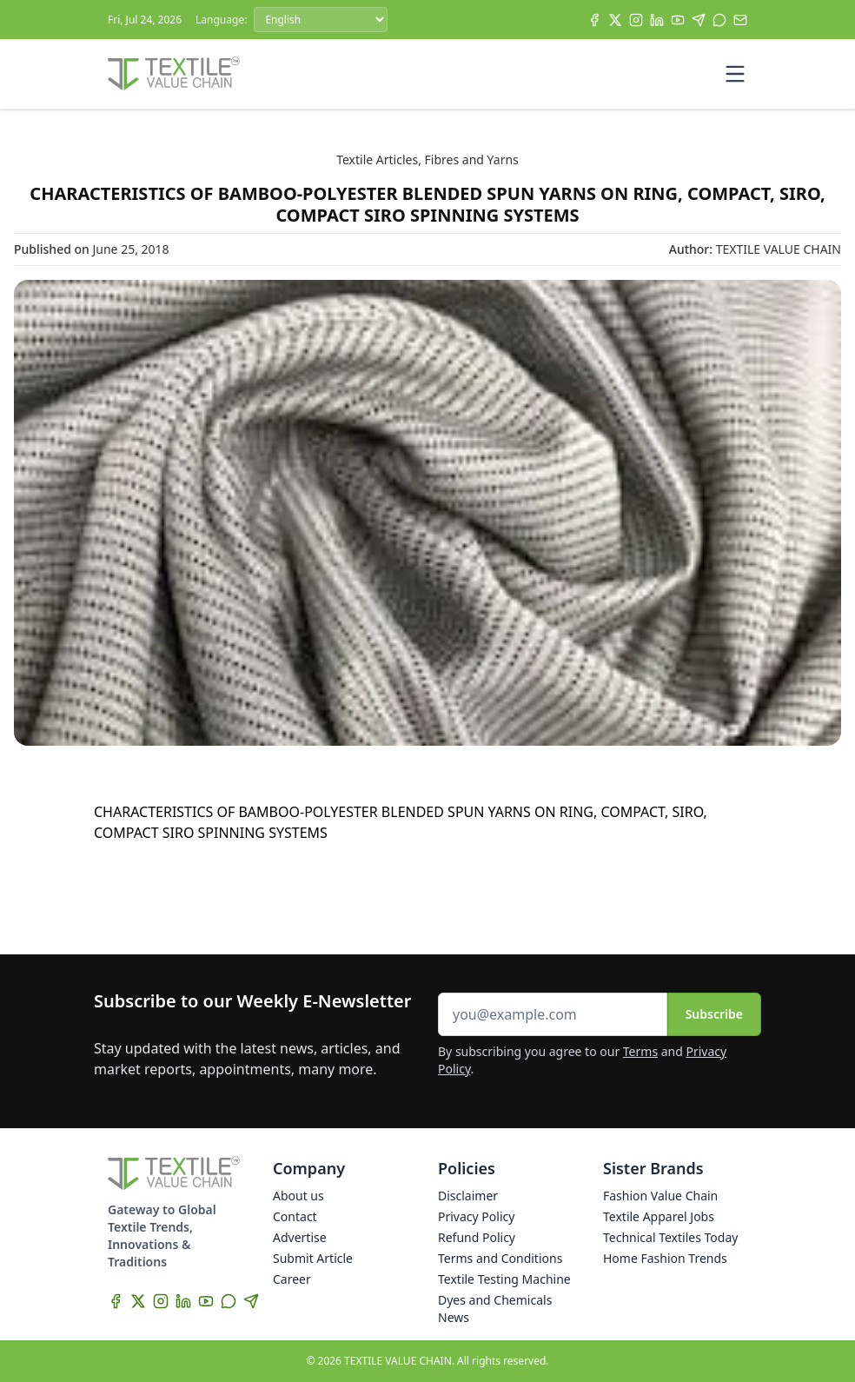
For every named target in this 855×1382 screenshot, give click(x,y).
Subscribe (714, 1014)
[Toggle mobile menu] (735, 74)
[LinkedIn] (657, 20)
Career (292, 1279)
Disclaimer (468, 1195)
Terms (640, 1051)
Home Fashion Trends (665, 1258)
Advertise (300, 1237)
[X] (615, 20)
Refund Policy (476, 1237)
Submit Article (313, 1258)
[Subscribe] (740, 20)
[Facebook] (594, 20)
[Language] (321, 19)
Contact (295, 1216)
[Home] (174, 73)
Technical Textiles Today (670, 1237)
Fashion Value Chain (660, 1195)
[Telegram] (699, 20)
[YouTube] (678, 20)
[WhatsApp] (719, 20)
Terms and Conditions (500, 1258)
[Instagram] (636, 20)
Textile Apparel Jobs (658, 1216)
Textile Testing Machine (504, 1279)
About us (298, 1195)
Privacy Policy (476, 1216)
